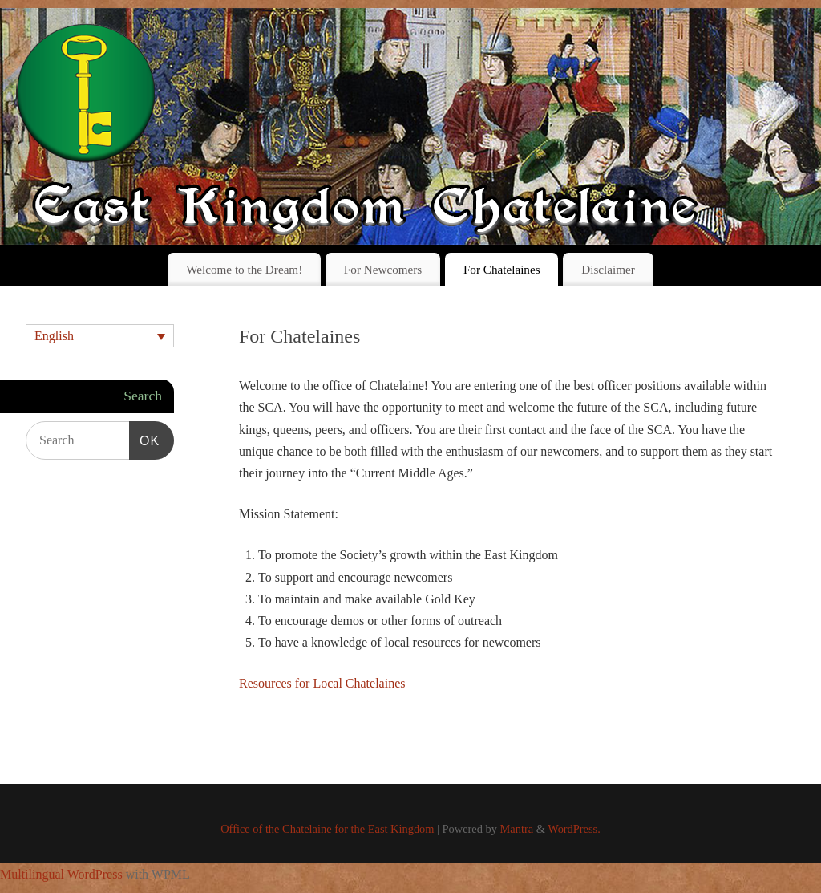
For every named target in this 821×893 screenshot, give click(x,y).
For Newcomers (383, 269)
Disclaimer (608, 269)
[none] (100, 335)
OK (144, 438)
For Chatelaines (501, 269)
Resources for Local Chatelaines (322, 683)
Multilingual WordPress (61, 874)
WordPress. (574, 828)
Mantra (517, 828)
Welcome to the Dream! (244, 269)
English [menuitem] (54, 336)
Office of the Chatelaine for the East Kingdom (327, 828)
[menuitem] (100, 335)
